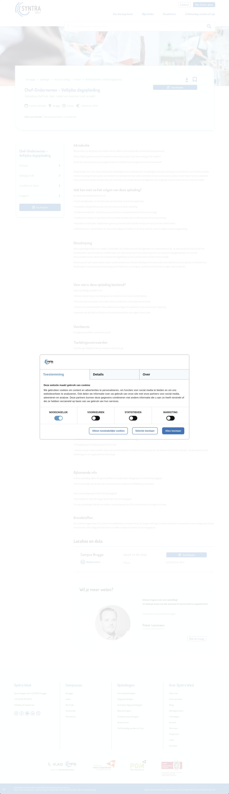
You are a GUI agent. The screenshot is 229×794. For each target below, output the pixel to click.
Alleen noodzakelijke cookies (108, 430)
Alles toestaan (173, 430)
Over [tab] (146, 374)
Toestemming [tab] (53, 374)
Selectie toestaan (145, 430)
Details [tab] (98, 374)
